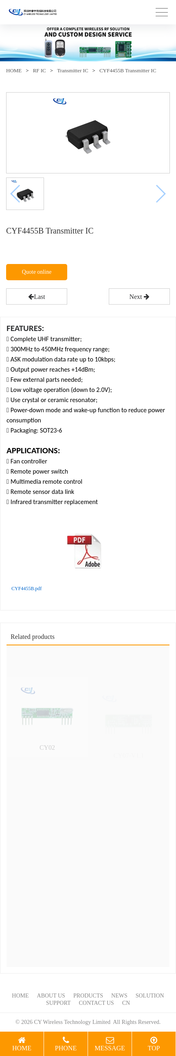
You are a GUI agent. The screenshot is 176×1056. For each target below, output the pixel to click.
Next (139, 296)
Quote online (37, 272)
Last (36, 296)
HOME (14, 70)
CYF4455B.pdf (26, 588)
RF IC (39, 70)
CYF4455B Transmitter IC (127, 70)
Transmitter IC (72, 70)
